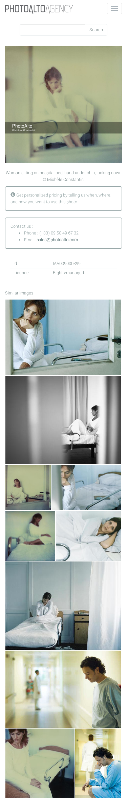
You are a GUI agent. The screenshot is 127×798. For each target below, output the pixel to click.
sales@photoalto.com (57, 240)
